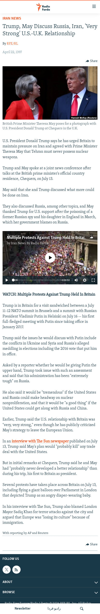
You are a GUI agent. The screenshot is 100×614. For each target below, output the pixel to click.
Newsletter (23, 608)
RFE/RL (12, 43)
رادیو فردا (54, 608)
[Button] (92, 61)
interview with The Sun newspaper (40, 441)
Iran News (12, 19)
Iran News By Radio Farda (29, 243)
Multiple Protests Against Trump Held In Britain (47, 238)
